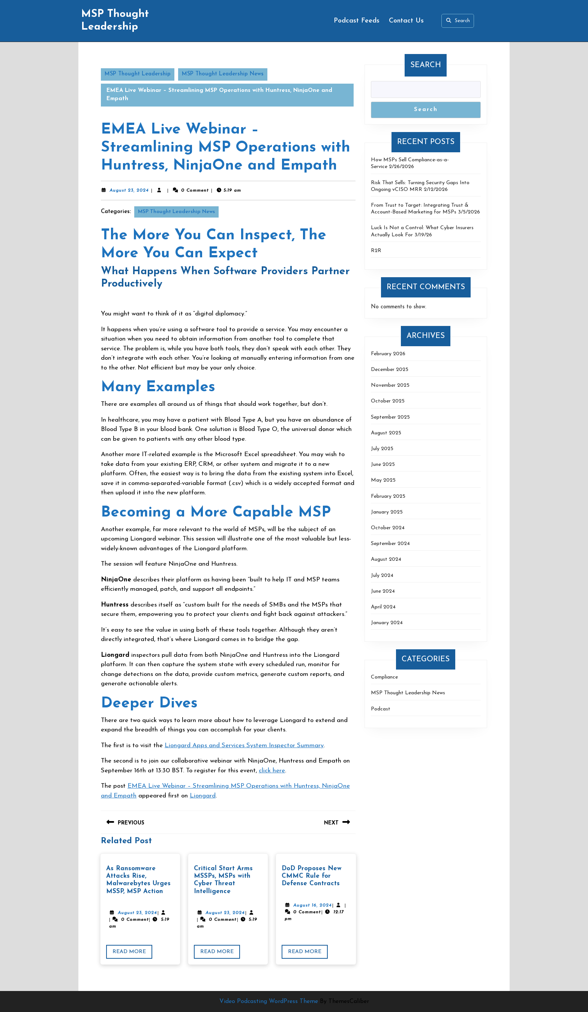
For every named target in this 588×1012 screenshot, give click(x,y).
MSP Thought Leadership (138, 74)
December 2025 (389, 369)
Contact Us (406, 20)
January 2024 (387, 623)
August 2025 (386, 433)
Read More (132, 953)
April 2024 (383, 607)
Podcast (380, 709)
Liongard (203, 796)
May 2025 (383, 480)
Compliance (384, 677)
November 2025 (390, 385)
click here (272, 770)
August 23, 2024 (129, 190)
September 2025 (390, 417)
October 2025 (388, 401)
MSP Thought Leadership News (223, 74)
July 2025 (382, 449)
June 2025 (383, 464)
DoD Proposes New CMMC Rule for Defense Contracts (312, 876)
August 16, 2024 (312, 905)
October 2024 (388, 528)
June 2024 (383, 591)
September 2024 (390, 544)
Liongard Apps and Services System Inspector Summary (244, 745)
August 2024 (386, 559)
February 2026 (388, 354)
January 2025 (387, 512)
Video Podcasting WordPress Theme (268, 1001)
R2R (376, 251)
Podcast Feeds (357, 20)
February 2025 (388, 496)
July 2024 (382, 575)
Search (458, 20)
